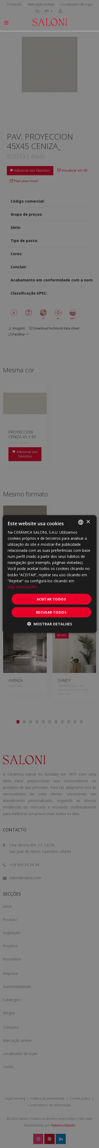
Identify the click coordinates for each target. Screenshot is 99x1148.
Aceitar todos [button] (51, 598)
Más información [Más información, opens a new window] (22, 586)
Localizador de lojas (76, 4)
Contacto (14, 4)
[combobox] (80, 522)
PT (47, 11)
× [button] (88, 522)
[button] (49, 623)
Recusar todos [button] (51, 612)
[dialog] (49, 574)
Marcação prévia (41, 4)
